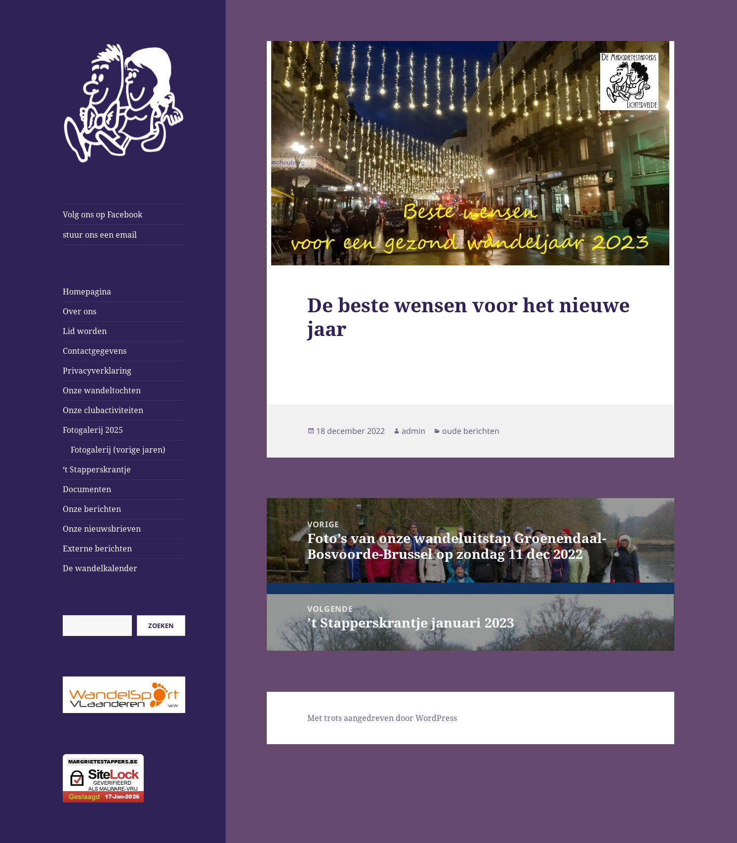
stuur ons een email (100, 234)
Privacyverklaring (97, 370)
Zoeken (161, 625)
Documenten (87, 489)
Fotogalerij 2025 (93, 429)
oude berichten (470, 430)
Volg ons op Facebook (102, 214)
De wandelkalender (100, 568)
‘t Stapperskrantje (97, 469)
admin (413, 430)
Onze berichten (92, 509)
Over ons (79, 311)
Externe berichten (97, 548)
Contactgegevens (94, 350)
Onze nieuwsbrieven (102, 528)
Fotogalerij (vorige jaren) (118, 449)
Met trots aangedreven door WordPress (382, 718)
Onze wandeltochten (102, 390)
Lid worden (85, 331)
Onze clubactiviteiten (103, 410)
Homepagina (87, 291)
